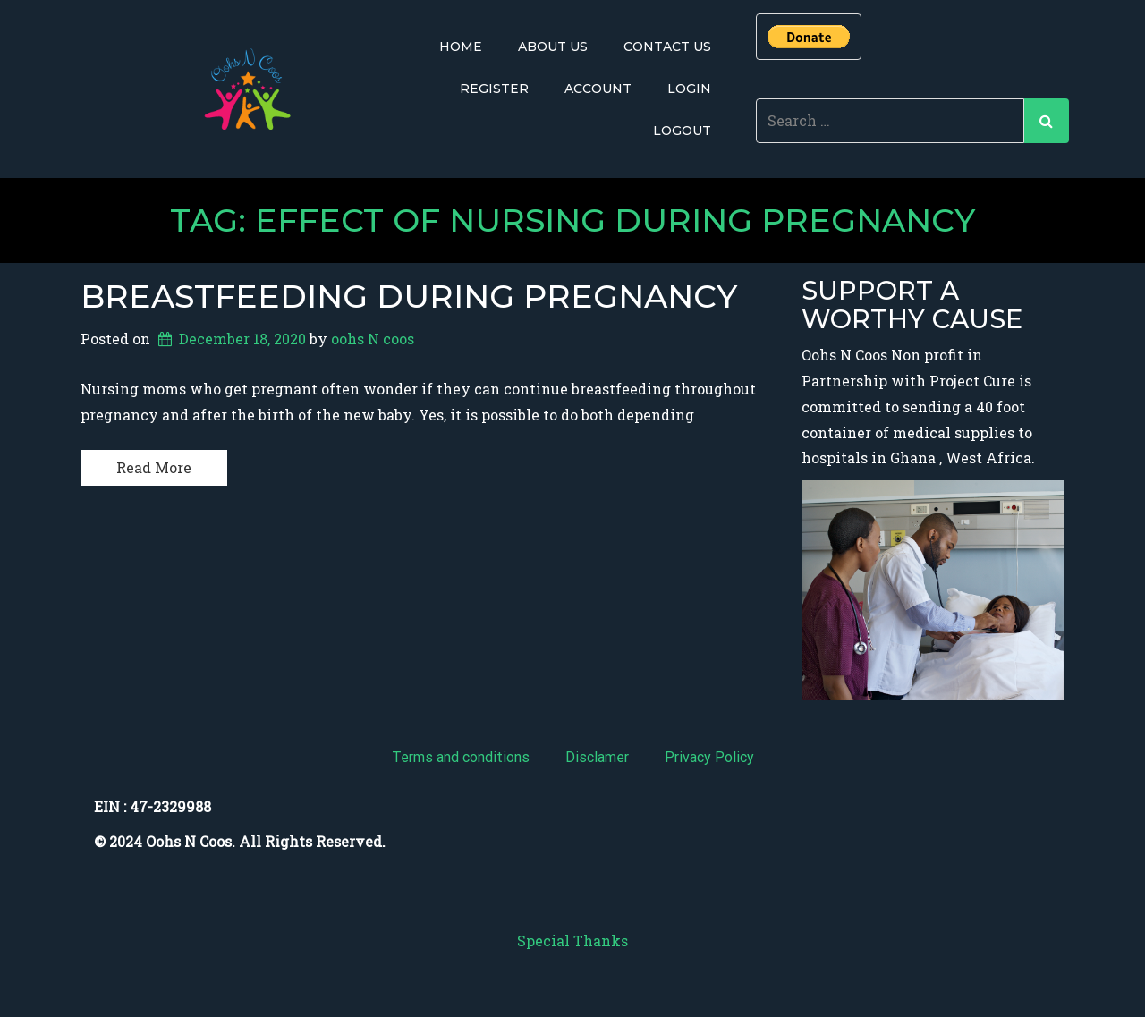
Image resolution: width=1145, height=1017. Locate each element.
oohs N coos (372, 338)
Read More (153, 467)
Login (689, 89)
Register (494, 89)
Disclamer (597, 757)
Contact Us (667, 46)
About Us (553, 46)
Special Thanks (572, 940)
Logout (682, 131)
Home (460, 46)
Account (598, 89)
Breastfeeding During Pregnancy (409, 296)
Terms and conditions (461, 757)
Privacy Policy (709, 757)
